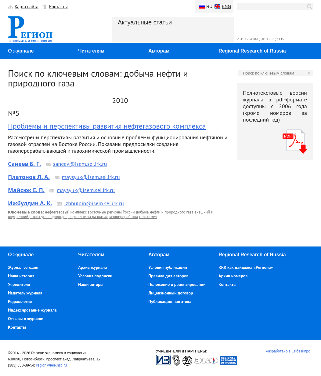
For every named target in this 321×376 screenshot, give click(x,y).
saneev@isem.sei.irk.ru (80, 163)
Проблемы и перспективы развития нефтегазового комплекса (107, 126)
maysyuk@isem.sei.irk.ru (91, 177)
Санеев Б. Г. (24, 163)
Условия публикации (167, 267)
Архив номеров (232, 276)
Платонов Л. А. (29, 177)
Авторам (158, 50)
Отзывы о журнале (25, 318)
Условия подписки (95, 276)
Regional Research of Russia (252, 50)
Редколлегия (20, 301)
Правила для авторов (168, 276)
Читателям (91, 50)
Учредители (19, 284)
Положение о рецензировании (176, 284)
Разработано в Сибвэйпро (288, 351)
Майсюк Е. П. (26, 190)
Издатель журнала (25, 293)
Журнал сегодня (23, 267)
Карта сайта (26, 6)
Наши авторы (90, 284)
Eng (226, 6)
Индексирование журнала (32, 310)
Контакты (58, 6)
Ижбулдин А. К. (30, 203)
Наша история (21, 276)
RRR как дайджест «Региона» (245, 267)
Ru (209, 6)
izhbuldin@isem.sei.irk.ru (94, 203)
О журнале (21, 50)
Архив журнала (92, 267)
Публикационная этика (169, 301)
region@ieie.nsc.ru (51, 365)
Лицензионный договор (170, 293)
